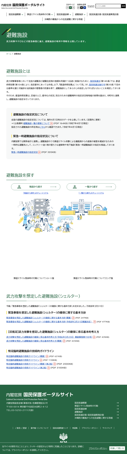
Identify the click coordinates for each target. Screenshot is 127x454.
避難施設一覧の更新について (36, 123)
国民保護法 (95, 81)
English (91, 6)
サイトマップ (107, 428)
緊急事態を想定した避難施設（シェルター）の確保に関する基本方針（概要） (39, 318)
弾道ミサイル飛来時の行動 (38, 14)
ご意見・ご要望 (21, 428)
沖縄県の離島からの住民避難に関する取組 (64, 19)
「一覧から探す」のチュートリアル (91, 193)
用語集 (75, 428)
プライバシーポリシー (98, 448)
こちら (42, 127)
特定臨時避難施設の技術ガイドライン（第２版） (26, 368)
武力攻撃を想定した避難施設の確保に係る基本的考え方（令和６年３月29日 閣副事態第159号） (49, 337)
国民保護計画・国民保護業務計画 (104, 14)
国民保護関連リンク (60, 428)
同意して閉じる (117, 448)
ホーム (8, 54)
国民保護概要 (15, 14)
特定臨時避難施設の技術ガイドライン (22, 360)
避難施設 (79, 14)
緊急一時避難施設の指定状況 (24, 152)
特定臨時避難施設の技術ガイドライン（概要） (25, 356)
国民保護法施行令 (97, 85)
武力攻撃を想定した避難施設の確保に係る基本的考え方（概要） (34, 341)
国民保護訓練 (63, 14)
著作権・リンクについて (40, 428)
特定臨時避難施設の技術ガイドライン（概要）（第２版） (29, 364)
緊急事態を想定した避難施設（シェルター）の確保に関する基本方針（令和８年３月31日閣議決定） (49, 322)
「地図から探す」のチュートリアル (35, 193)
